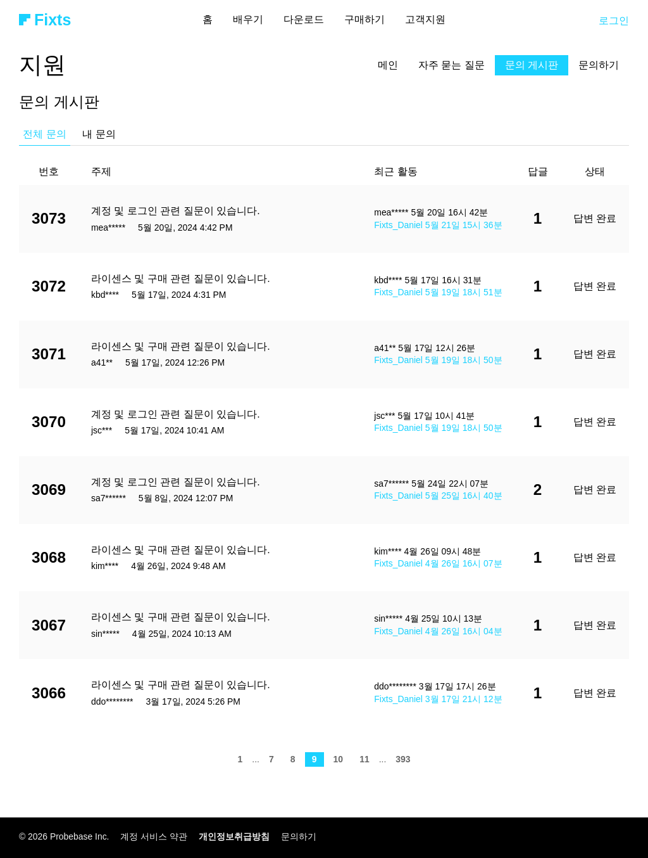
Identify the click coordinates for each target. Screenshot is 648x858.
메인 (388, 65)
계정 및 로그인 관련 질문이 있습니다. (175, 210)
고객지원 (425, 19)
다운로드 (304, 19)
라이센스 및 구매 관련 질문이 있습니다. (180, 278)
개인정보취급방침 (234, 836)
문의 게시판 (531, 65)
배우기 (248, 19)
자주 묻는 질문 (451, 65)
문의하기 (598, 65)
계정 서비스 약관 (153, 836)
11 (364, 759)
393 (403, 759)
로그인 (614, 20)
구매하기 (364, 19)
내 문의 (98, 134)
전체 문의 (44, 134)
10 (338, 759)
